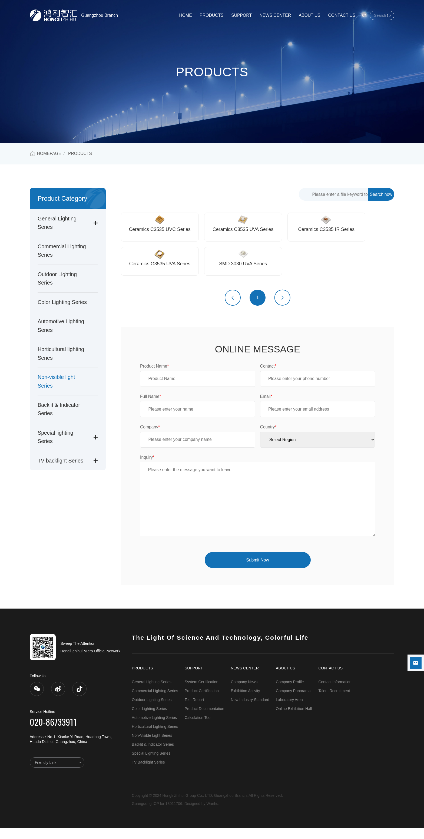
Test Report (194, 710)
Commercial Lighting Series (155, 701)
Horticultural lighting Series (155, 737)
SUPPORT (241, 15)
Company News (244, 693)
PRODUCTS (211, 15)
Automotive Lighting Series (154, 728)
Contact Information (334, 693)
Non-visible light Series (152, 746)
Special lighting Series (151, 764)
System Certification (201, 693)
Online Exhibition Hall (294, 719)
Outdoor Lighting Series (151, 710)
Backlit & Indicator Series (153, 755)
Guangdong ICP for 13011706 (157, 814)
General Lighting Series (151, 693)
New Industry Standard (250, 710)
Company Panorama (293, 701)
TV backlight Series (60, 461)
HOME (185, 15)
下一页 (282, 308)
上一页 (233, 308)
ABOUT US (309, 15)
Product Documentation (204, 719)
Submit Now (257, 571)
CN (364, 15)
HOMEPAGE (49, 153)
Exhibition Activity (245, 701)
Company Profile (290, 693)
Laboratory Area (289, 710)
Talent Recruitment (334, 701)
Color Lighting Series (62, 302)
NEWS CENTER (275, 15)
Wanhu (212, 814)
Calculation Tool (198, 728)
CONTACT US (341, 15)
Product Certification (202, 701)
